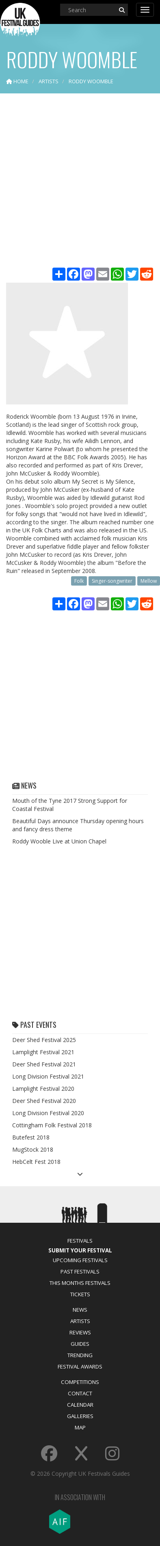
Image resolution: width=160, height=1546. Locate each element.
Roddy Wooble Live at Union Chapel (59, 841)
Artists (80, 1321)
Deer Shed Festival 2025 (44, 1040)
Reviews (80, 1332)
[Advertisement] (80, 182)
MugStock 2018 (32, 1149)
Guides (80, 1343)
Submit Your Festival (80, 1250)
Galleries (80, 1416)
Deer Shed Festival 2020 (44, 1101)
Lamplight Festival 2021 (43, 1052)
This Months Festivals (80, 1283)
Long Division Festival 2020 (48, 1113)
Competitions (80, 1382)
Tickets (80, 1294)
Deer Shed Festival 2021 (44, 1064)
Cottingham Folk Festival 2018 (52, 1125)
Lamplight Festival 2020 (43, 1088)
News (80, 1309)
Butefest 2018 (31, 1137)
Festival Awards (80, 1366)
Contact (80, 1393)
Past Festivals (80, 1271)
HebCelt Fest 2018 (36, 1161)
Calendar (80, 1404)
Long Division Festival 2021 (48, 1076)
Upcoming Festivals (80, 1260)
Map (80, 1427)
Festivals (80, 1240)
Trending (80, 1355)
